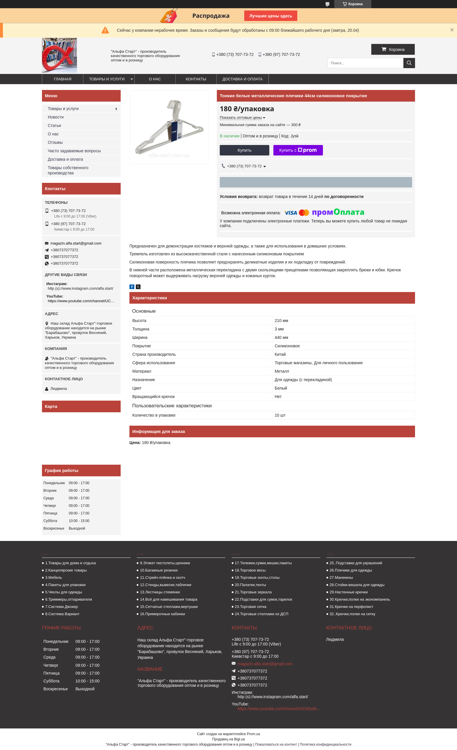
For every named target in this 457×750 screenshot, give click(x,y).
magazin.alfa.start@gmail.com (75, 243)
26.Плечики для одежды (351, 570)
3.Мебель (53, 577)
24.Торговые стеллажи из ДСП (262, 614)
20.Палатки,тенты (250, 585)
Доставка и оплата (243, 79)
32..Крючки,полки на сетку (352, 614)
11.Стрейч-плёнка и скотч (162, 577)
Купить (244, 150)
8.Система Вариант (62, 614)
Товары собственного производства (68, 170)
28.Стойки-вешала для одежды (357, 585)
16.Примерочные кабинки (162, 614)
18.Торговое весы (250, 570)
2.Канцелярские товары (66, 570)
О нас (155, 79)
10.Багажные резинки (158, 570)
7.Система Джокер (61, 606)
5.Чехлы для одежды (63, 592)
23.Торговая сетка (250, 606)
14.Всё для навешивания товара (168, 599)
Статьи (54, 125)
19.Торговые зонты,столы (257, 577)
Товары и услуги (107, 79)
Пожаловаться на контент (276, 744)
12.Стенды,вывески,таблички (165, 585)
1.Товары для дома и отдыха (70, 563)
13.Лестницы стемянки (160, 592)
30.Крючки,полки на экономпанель (360, 599)
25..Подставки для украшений (356, 563)
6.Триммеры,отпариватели (68, 599)
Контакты (196, 79)
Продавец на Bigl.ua (228, 739)
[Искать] (409, 63)
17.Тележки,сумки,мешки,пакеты (263, 563)
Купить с (298, 150)
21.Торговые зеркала (253, 592)
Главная (62, 79)
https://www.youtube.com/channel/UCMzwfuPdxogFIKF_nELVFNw (82, 301)
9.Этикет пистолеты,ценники (165, 563)
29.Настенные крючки (349, 592)
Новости (56, 117)
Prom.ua (253, 734)
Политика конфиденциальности (325, 744)
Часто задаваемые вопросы (74, 150)
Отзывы (55, 142)
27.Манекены (341, 577)
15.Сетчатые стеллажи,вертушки (169, 606)
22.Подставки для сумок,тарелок (263, 599)
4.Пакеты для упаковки (65, 585)
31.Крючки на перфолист (351, 606)
